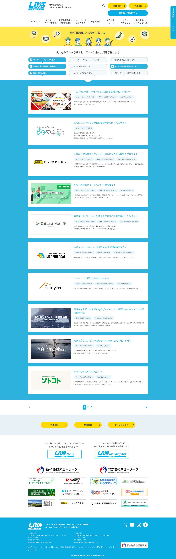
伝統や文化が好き (40, 73)
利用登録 (140, 6)
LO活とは (35, 22)
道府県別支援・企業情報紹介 (65, 21)
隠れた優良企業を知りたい (125, 60)
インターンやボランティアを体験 (86, 60)
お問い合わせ (54, 547)
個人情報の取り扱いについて (72, 547)
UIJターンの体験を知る (83, 73)
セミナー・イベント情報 (50, 21)
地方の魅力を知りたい (82, 66)
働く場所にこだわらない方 (140, 21)
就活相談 (119, 6)
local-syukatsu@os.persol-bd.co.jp (41, 542)
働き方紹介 (95, 22)
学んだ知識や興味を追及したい (126, 66)
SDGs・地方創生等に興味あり (44, 66)
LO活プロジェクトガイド (38, 547)
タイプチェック (124, 425)
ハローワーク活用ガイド (80, 21)
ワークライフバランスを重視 (44, 60)
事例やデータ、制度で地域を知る (127, 73)
